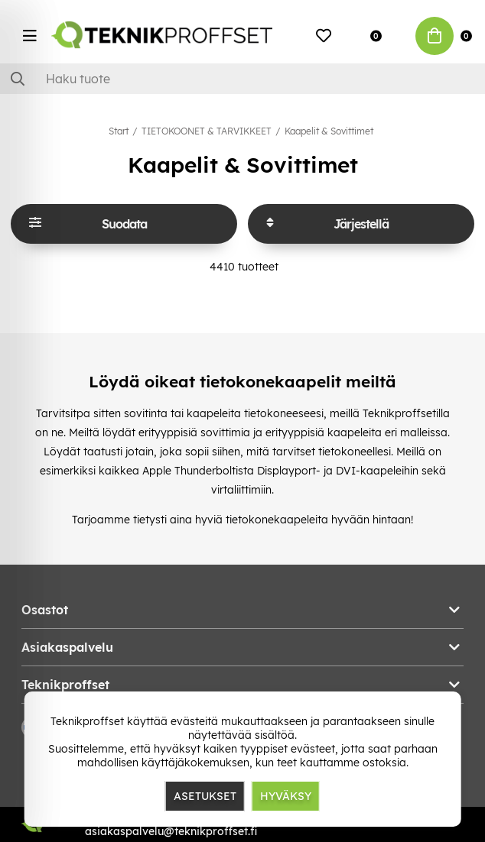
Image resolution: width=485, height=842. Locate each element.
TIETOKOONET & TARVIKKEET (207, 131)
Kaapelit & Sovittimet (329, 131)
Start (119, 131)
